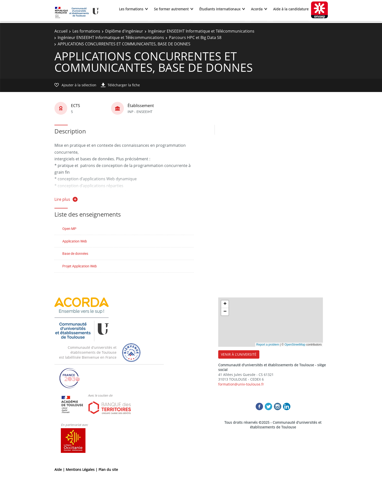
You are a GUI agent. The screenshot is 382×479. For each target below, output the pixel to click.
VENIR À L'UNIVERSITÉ (238, 354)
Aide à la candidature (291, 9)
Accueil (60, 31)
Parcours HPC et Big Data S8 (195, 37)
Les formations (131, 9)
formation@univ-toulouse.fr (241, 384)
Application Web (74, 241)
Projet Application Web (79, 266)
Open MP (69, 228)
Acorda (257, 9)
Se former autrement (171, 9)
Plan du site (108, 469)
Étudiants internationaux (219, 9)
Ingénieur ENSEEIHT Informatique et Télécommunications (201, 31)
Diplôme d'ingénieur (124, 31)
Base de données (75, 253)
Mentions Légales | (82, 469)
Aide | (60, 469)
